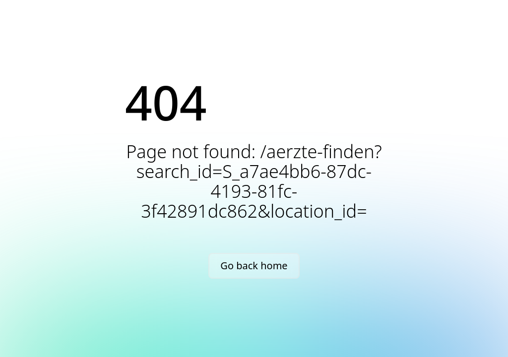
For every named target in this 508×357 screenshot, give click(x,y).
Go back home (253, 265)
